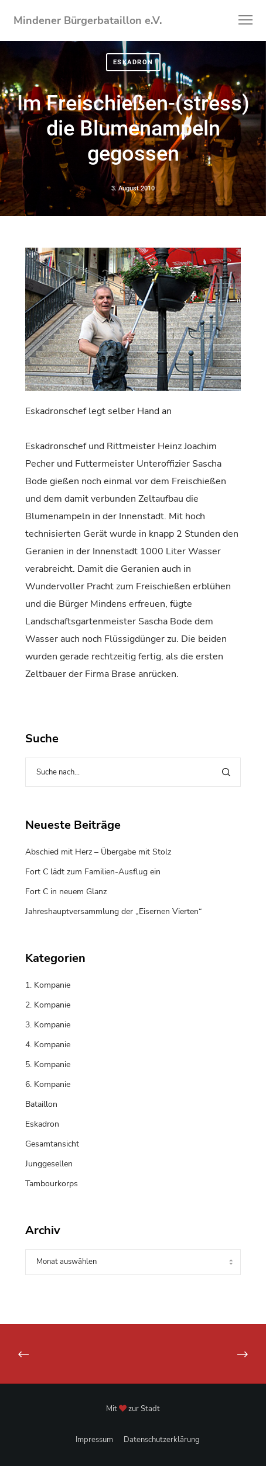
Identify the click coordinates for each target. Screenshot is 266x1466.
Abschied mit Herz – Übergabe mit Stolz (98, 851)
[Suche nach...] (133, 772)
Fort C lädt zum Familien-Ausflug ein (93, 871)
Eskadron (133, 64)
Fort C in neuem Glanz (66, 891)
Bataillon (41, 1104)
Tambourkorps (51, 1183)
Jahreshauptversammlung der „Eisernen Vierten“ (113, 911)
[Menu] (240, 20)
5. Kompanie (47, 1064)
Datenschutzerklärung (162, 1439)
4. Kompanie (47, 1044)
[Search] (226, 772)
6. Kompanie (47, 1084)
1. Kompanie (47, 985)
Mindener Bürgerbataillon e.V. (87, 20)
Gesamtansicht (52, 1143)
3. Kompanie (47, 1024)
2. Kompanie (47, 1004)
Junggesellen (49, 1163)
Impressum (94, 1439)
